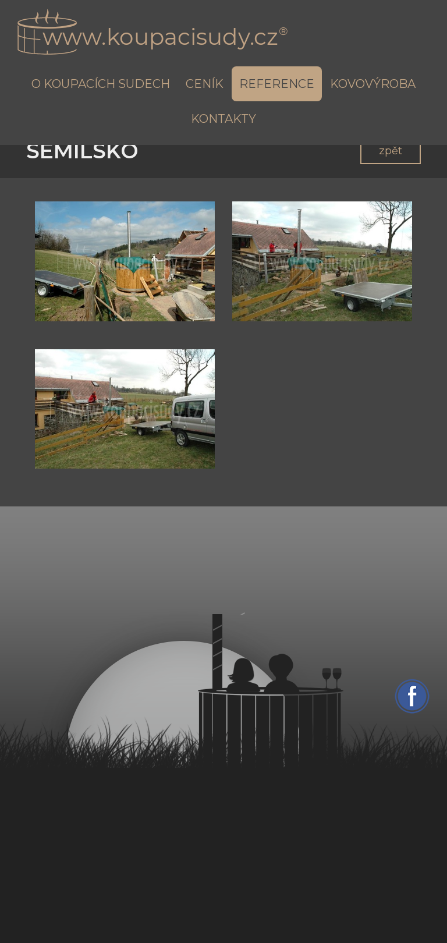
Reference (276, 84)
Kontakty (223, 119)
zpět (390, 150)
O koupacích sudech (100, 84)
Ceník (205, 84)
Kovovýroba (373, 84)
